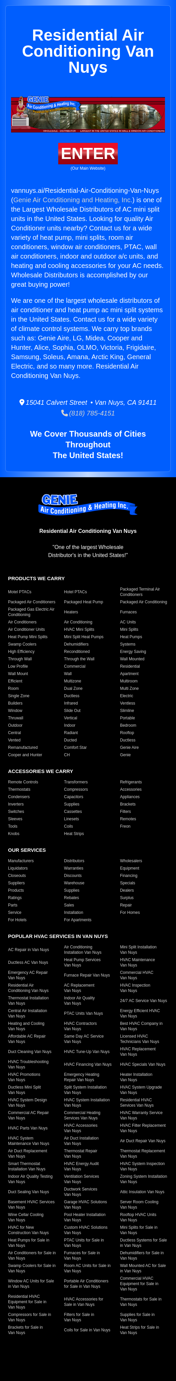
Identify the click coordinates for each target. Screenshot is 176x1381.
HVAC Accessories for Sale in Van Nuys (83, 1302)
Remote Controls (23, 782)
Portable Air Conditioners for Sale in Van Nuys (86, 1284)
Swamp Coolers (22, 644)
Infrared (71, 703)
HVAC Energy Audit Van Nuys (81, 1166)
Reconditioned (77, 651)
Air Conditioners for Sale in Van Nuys (32, 1256)
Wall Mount (18, 673)
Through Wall (20, 659)
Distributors (74, 861)
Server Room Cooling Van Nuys (139, 1205)
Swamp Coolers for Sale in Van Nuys (32, 1268)
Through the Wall (79, 659)
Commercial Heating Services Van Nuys (82, 1115)
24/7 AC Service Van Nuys (143, 1000)
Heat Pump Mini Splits (28, 636)
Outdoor (15, 725)
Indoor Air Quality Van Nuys (79, 1001)
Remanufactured (23, 747)
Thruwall (15, 718)
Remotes (128, 819)
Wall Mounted (132, 659)
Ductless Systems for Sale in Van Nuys (143, 1243)
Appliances (130, 796)
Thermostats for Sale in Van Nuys (141, 1302)
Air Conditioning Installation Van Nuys (82, 950)
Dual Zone (73, 688)
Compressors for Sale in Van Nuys (29, 1317)
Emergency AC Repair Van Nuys (28, 975)
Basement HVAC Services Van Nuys (31, 1205)
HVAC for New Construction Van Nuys (28, 1230)
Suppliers (16, 883)
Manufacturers (21, 861)
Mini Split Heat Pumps (83, 636)
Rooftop (127, 732)
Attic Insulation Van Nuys (142, 1192)
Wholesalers (131, 861)
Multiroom (129, 681)
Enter (88, 153)
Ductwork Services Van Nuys (80, 1192)
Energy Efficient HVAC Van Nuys (140, 1013)
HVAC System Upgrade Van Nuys (141, 1090)
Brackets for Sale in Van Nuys (25, 1330)
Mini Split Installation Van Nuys (138, 950)
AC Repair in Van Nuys (28, 949)
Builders (15, 703)
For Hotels (17, 920)
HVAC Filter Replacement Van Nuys (143, 1128)
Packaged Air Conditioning (143, 602)
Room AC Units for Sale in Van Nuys (87, 1268)
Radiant (71, 732)
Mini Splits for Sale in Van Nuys (139, 1230)
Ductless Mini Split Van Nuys (24, 1090)
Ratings (15, 897)
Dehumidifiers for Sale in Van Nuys (142, 1256)
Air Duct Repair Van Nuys (143, 1141)
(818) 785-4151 (88, 413)
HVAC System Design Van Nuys (27, 1103)
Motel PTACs (19, 592)
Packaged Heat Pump (83, 602)
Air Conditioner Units (26, 629)
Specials (127, 883)
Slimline (127, 710)
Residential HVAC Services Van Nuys (137, 1103)
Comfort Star (75, 747)
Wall (68, 673)
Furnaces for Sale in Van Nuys (82, 1256)
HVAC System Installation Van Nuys (87, 1103)
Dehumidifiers (76, 644)
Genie (125, 755)
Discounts (73, 875)
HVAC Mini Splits (79, 629)
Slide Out (72, 710)
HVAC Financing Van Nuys (87, 1064)
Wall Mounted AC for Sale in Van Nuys (143, 1268)
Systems (128, 644)
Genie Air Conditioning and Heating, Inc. (73, 200)
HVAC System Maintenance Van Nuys (28, 1141)
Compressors (76, 789)
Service (14, 912)
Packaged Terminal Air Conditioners (140, 592)
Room (13, 688)
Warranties (73, 868)
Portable (127, 718)
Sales (69, 905)
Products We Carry (36, 578)
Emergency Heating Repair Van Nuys (81, 1077)
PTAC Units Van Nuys (83, 1013)
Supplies (71, 804)
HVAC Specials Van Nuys (143, 1064)
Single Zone (18, 696)
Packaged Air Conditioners (31, 602)
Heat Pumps (131, 636)
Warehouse (74, 883)
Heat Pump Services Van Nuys (82, 962)
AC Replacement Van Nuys (79, 988)
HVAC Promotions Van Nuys (24, 1077)
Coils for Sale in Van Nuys (87, 1330)
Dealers (127, 890)
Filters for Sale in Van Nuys (79, 1317)
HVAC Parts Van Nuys (28, 1128)
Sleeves (15, 819)
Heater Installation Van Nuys (136, 1077)
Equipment (129, 868)
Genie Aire (129, 747)
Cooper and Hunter (25, 755)
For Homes (130, 912)
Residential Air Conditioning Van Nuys (28, 988)
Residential (130, 666)
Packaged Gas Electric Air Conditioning (31, 612)
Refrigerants (131, 782)
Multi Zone (129, 688)
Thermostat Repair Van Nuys (80, 1154)
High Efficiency (21, 651)
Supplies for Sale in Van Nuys (137, 1317)
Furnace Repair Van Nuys (87, 975)
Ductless (71, 696)
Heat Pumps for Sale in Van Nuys (28, 1243)
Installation (73, 912)
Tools (12, 826)
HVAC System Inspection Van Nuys (142, 1166)
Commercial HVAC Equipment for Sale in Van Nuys (139, 1283)
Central (14, 732)
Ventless (127, 703)
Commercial (74, 666)
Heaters (71, 612)
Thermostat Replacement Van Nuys (142, 1154)
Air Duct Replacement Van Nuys (27, 1154)
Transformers (76, 782)
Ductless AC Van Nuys (28, 962)
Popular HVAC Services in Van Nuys (58, 936)
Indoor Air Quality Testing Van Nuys (30, 1179)
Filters (125, 811)
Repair (126, 905)
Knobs (13, 833)
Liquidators (18, 868)
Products (16, 890)
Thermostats (19, 789)
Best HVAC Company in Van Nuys (141, 1026)
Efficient (15, 681)
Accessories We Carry (40, 771)
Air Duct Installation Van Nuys (81, 1141)
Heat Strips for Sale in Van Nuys (139, 1330)
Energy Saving (133, 651)
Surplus (127, 897)
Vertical (70, 718)
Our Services (27, 850)
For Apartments (77, 920)
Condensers (19, 796)
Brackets (128, 804)
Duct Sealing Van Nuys (28, 1192)
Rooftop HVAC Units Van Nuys (138, 1217)
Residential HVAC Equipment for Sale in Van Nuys (27, 1302)
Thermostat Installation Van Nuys (28, 1001)
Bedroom (128, 725)
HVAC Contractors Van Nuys (80, 1026)
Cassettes (73, 811)
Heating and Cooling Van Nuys (26, 1026)
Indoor (69, 725)
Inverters (16, 804)
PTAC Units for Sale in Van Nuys (84, 1243)
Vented (14, 740)
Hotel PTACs (75, 592)
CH (67, 755)
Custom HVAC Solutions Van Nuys (85, 1230)
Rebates (71, 897)
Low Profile (18, 666)
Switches (16, 811)
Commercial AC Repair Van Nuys (28, 1115)
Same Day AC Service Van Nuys (84, 1039)
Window (15, 710)
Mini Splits (129, 629)
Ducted (70, 740)
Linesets (71, 819)
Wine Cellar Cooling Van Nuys (25, 1217)
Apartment (129, 673)
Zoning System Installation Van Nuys (143, 1179)
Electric (126, 696)
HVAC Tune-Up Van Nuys (86, 1051)
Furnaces (128, 612)
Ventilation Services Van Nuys (81, 1179)
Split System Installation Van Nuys (85, 1090)
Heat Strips (74, 833)
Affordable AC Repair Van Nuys (27, 1039)
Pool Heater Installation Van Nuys (84, 1217)
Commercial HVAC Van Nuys (137, 975)
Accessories (131, 789)
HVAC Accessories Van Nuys (80, 1128)
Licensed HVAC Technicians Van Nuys (139, 1039)
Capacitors (73, 796)
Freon (125, 826)
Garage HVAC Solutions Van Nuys (85, 1205)
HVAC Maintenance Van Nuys (137, 962)
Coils (68, 826)
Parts (12, 905)
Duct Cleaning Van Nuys (30, 1051)
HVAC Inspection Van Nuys (135, 988)
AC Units (128, 622)
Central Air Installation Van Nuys (27, 1013)
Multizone (72, 681)
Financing (129, 875)
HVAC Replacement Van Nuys (138, 1052)
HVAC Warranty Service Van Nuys (141, 1115)
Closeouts (17, 875)
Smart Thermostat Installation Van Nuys (27, 1166)
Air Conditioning (78, 622)
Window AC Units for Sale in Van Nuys (31, 1284)
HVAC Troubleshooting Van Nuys (28, 1064)
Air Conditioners (22, 622)
